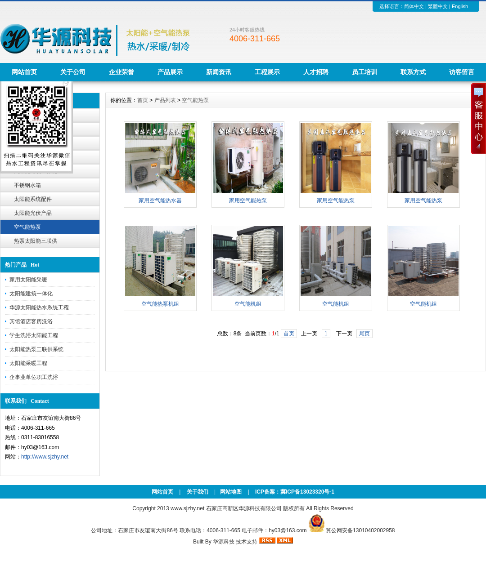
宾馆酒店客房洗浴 (31, 321)
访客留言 (461, 72)
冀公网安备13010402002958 (360, 530)
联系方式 (413, 72)
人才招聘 (315, 72)
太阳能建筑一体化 (31, 293)
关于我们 (197, 492)
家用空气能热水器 (160, 200)
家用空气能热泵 (248, 200)
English (460, 6)
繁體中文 (438, 6)
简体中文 (414, 6)
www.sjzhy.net (187, 508)
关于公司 (73, 72)
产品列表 (165, 100)
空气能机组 (247, 304)
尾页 (364, 333)
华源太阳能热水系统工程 (39, 307)
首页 (142, 100)
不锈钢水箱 (27, 185)
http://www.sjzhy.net (44, 457)
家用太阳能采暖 (28, 279)
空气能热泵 (27, 227)
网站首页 (24, 72)
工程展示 (267, 72)
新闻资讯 (218, 72)
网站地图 (231, 492)
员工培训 (364, 72)
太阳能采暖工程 (28, 363)
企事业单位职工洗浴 (33, 377)
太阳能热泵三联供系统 (36, 349)
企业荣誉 (121, 72)
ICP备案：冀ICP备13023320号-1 (294, 492)
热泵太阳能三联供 (35, 241)
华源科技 (223, 542)
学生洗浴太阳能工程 (33, 335)
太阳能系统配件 (33, 199)
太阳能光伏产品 (33, 213)
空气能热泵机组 (160, 304)
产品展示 (170, 72)
